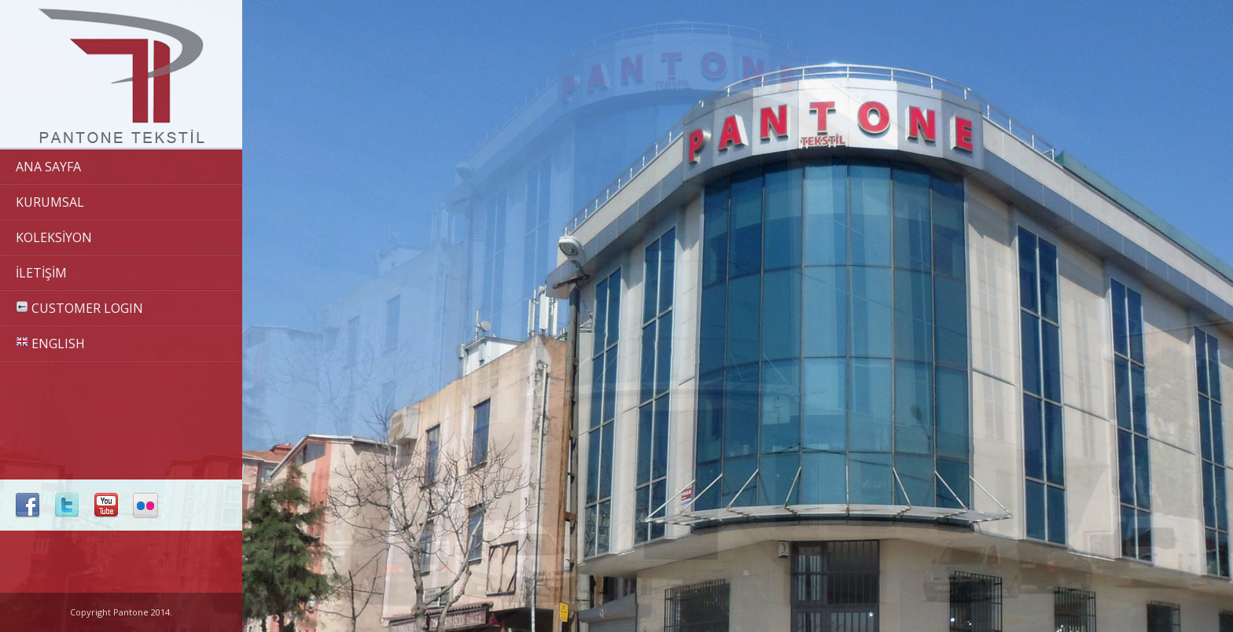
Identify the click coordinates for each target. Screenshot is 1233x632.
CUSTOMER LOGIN (79, 308)
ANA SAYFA (48, 166)
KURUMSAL (50, 202)
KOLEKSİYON (54, 237)
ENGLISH (50, 343)
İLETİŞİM (41, 272)
